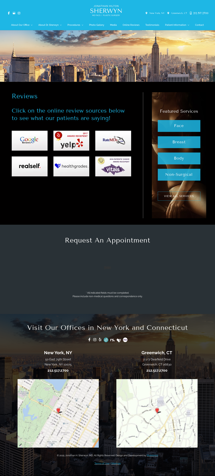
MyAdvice (152, 455)
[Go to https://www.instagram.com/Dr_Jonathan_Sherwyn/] (94, 340)
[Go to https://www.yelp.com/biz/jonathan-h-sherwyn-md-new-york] (99, 340)
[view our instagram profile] (19, 13)
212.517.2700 (199, 13)
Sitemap (115, 463)
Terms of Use (102, 463)
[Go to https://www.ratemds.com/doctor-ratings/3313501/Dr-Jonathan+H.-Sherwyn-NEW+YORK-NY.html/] (106, 340)
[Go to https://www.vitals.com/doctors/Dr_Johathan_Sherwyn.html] (126, 340)
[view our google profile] (14, 13)
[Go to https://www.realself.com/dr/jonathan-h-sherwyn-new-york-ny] (113, 340)
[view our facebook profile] (9, 13)
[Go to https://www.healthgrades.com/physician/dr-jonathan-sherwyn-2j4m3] (119, 341)
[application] (42, 25)
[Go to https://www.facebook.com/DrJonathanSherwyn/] (88, 340)
